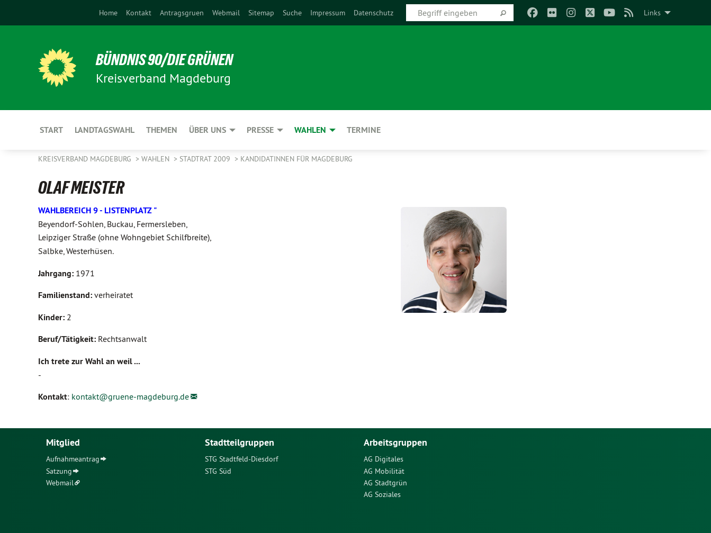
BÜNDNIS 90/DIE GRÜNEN (168, 59)
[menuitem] (108, 12)
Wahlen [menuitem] (310, 129)
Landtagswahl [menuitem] (104, 129)
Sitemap (261, 12)
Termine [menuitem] (364, 129)
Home (108, 12)
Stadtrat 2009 (205, 159)
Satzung (59, 471)
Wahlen (156, 159)
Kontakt (138, 12)
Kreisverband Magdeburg (85, 159)
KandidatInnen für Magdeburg (296, 159)
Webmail (226, 12)
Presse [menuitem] (260, 129)
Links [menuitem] (652, 12)
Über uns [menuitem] (207, 129)
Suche (292, 12)
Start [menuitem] (51, 129)
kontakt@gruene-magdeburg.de (130, 396)
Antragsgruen (182, 12)
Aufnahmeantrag (73, 459)
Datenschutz (373, 12)
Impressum (327, 12)
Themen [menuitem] (161, 129)
